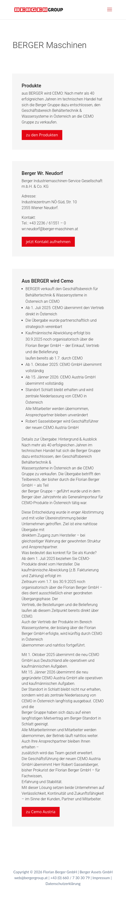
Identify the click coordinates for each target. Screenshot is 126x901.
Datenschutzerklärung (62, 883)
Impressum (101, 878)
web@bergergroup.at (31, 878)
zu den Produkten (42, 135)
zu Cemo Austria (41, 811)
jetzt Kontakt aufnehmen (48, 241)
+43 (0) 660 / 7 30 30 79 (70, 878)
